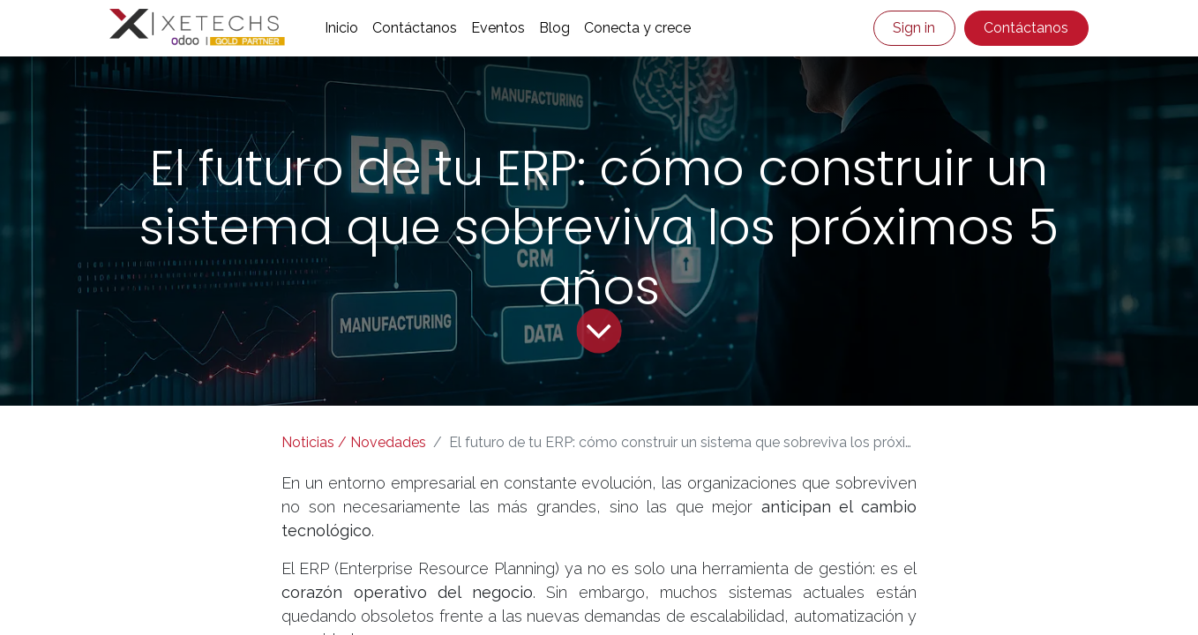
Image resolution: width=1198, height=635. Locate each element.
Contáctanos (1026, 27)
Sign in (914, 27)
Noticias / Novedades (353, 442)
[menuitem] (341, 28)
